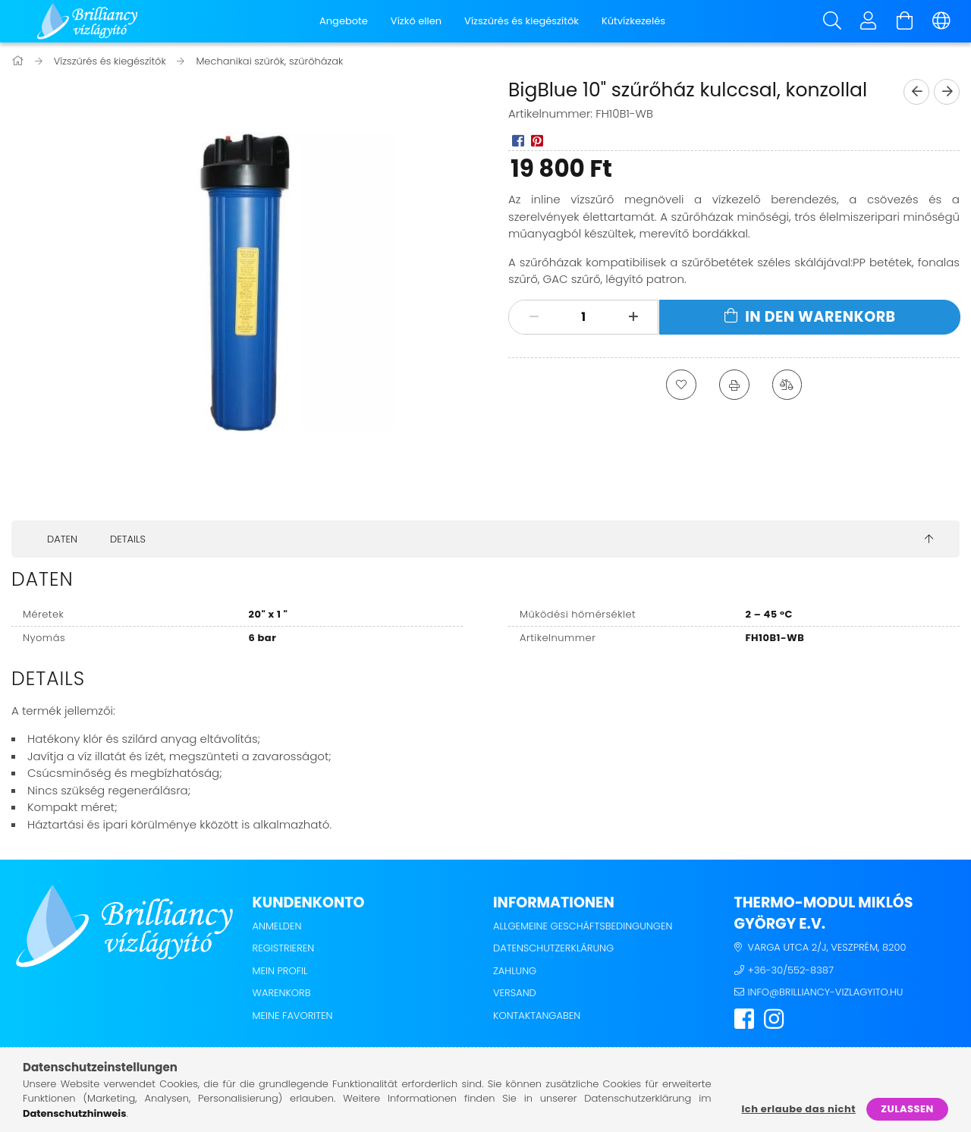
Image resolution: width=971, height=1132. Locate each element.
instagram (774, 1019)
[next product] (947, 92)
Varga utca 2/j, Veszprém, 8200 (827, 947)
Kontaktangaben (536, 1015)
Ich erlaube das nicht (799, 1109)
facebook (744, 1019)
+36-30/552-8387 (791, 970)
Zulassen (907, 1109)
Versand (514, 993)
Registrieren (284, 948)
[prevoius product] (916, 92)
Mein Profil (280, 971)
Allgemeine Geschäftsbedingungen (582, 926)
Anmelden (277, 926)
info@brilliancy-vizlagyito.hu (825, 992)
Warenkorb (282, 993)
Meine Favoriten (293, 1015)
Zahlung (514, 971)
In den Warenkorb (820, 317)
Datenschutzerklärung (553, 948)
